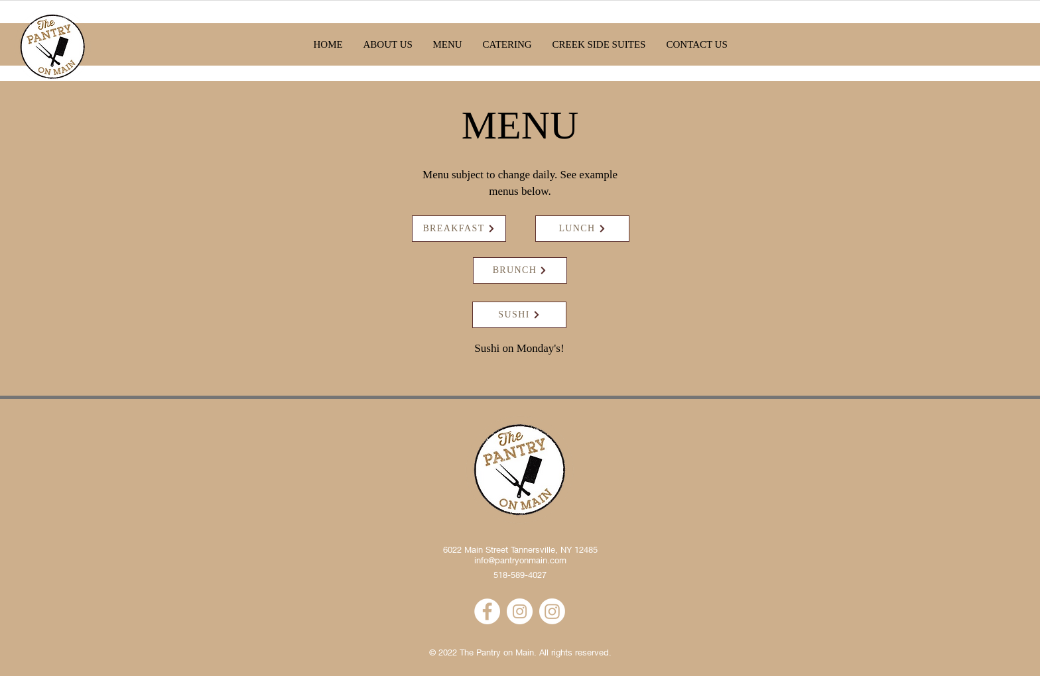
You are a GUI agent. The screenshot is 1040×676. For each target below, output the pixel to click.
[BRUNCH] (520, 270)
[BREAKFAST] (459, 228)
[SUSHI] (519, 315)
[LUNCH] (582, 228)
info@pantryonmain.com (520, 560)
